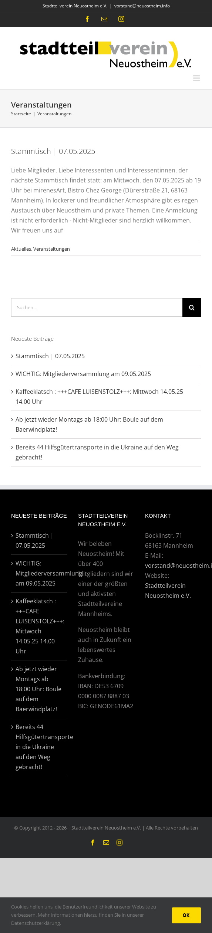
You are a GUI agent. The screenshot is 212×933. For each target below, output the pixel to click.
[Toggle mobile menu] (197, 78)
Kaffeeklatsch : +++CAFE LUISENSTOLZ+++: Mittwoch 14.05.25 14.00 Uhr (39, 626)
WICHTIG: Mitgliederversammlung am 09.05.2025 (83, 374)
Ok (186, 915)
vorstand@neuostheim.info (142, 6)
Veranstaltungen (51, 248)
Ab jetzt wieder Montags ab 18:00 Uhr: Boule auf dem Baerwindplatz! (38, 689)
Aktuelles (21, 248)
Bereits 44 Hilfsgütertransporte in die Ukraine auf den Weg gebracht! (39, 747)
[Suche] (191, 307)
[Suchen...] (96, 307)
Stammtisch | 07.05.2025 (53, 151)
